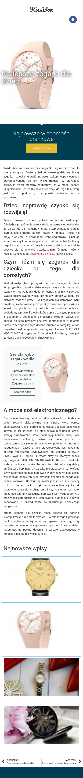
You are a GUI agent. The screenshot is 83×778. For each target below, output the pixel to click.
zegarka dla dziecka (42, 253)
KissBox (41, 9)
